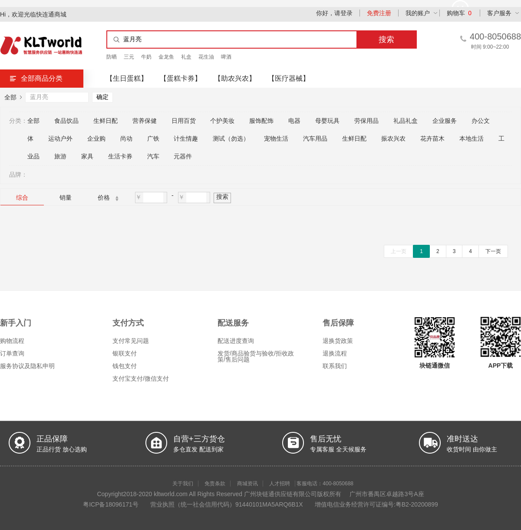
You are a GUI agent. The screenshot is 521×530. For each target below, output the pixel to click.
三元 (129, 57)
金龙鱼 (166, 57)
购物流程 (12, 340)
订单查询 (12, 353)
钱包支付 (124, 365)
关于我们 (182, 484)
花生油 (206, 57)
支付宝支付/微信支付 (140, 378)
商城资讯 (247, 484)
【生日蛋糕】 (127, 78)
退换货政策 (338, 340)
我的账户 (418, 13)
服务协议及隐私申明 (27, 365)
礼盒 (186, 57)
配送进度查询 (236, 340)
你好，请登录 (334, 13)
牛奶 (146, 57)
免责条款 (214, 484)
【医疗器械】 (289, 78)
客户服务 (499, 13)
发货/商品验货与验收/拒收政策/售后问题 (256, 356)
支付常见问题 (130, 340)
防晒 (111, 57)
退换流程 (335, 353)
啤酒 (226, 57)
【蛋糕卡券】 (180, 78)
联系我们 (335, 365)
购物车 (459, 13)
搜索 (222, 196)
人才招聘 (279, 484)
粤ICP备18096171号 (110, 504)
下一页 (493, 251)
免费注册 (379, 13)
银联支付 (124, 353)
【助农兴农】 (235, 78)
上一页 (398, 251)
